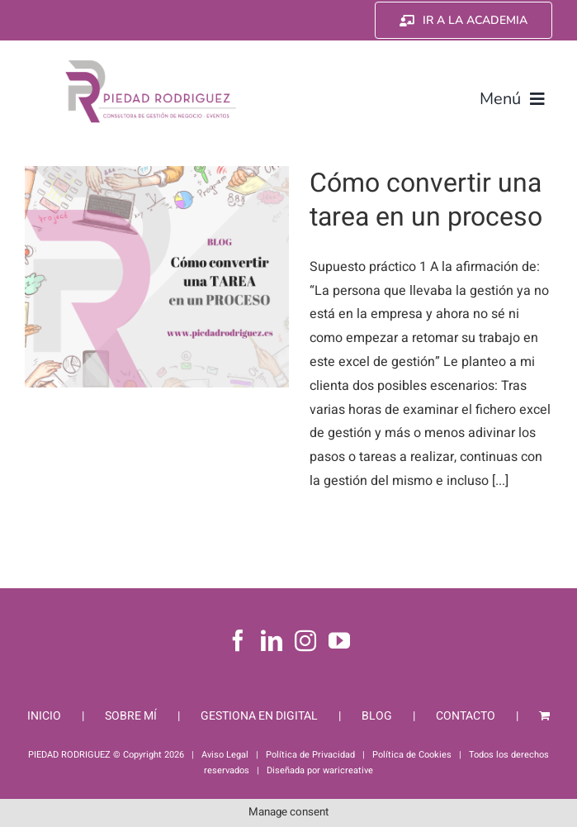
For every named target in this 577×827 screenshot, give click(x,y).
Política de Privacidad (310, 755)
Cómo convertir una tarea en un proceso (426, 200)
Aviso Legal (224, 755)
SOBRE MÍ (131, 716)
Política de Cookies (412, 755)
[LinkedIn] (271, 640)
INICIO (44, 716)
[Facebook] (237, 640)
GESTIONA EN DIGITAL (259, 716)
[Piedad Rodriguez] (151, 64)
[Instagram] (305, 640)
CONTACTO (465, 716)
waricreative (348, 770)
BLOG (377, 716)
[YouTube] (339, 640)
